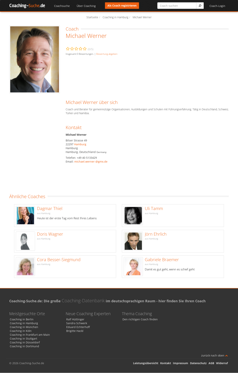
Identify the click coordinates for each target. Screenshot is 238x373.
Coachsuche (62, 6)
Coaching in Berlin (22, 319)
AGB (211, 363)
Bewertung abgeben (106, 53)
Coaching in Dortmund (24, 346)
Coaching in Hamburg (24, 323)
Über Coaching (86, 6)
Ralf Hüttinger (75, 319)
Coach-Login (217, 6)
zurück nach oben (214, 355)
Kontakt (165, 363)
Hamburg (80, 144)
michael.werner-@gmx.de (90, 161)
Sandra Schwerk (76, 323)
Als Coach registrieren (122, 5)
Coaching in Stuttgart (23, 339)
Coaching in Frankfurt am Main (30, 335)
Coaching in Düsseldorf (25, 342)
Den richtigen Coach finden (140, 319)
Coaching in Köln (21, 331)
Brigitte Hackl (74, 331)
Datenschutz (198, 363)
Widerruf (222, 363)
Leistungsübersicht (145, 363)
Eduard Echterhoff (78, 327)
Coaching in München (24, 327)
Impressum (180, 363)
